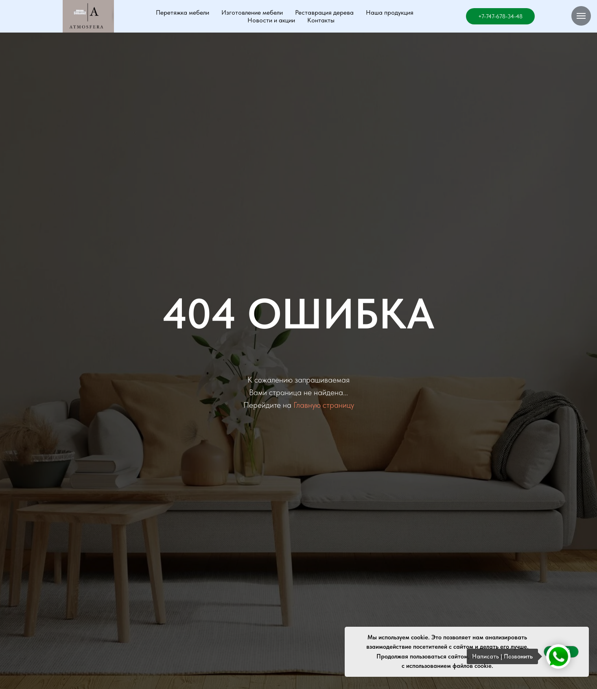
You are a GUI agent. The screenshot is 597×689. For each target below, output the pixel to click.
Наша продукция (389, 12)
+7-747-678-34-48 (500, 16)
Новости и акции (271, 20)
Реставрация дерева (324, 12)
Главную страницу (323, 405)
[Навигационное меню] (581, 16)
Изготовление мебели (252, 12)
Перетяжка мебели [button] (182, 12)
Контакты (321, 20)
